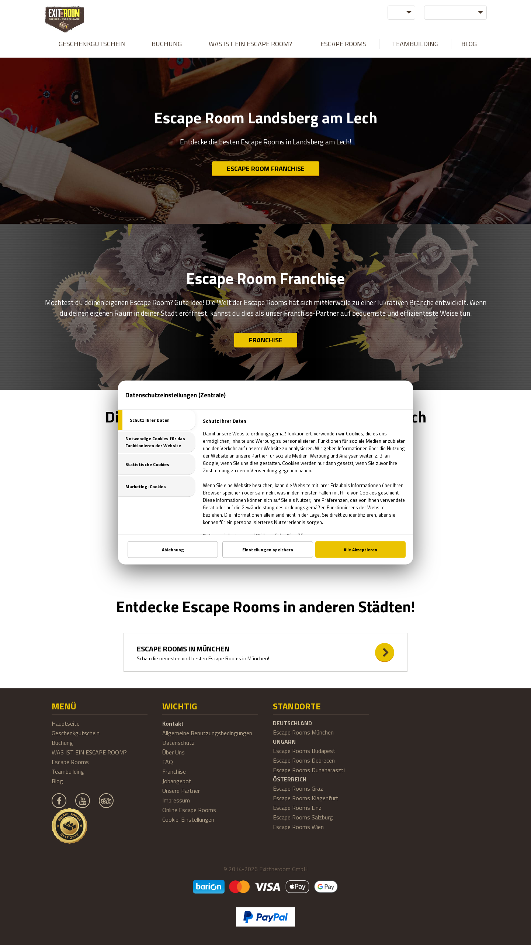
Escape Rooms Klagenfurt (306, 798)
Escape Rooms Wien (298, 826)
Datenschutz (178, 742)
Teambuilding (415, 44)
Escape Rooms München (303, 732)
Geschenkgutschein (92, 44)
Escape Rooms (343, 44)
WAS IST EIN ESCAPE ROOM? (250, 44)
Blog (469, 44)
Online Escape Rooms (189, 809)
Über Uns (173, 752)
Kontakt (173, 723)
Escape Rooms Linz (297, 807)
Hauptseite (66, 723)
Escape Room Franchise (266, 169)
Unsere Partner (181, 790)
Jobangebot (176, 781)
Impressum (176, 800)
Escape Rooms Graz (298, 788)
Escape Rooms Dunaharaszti (309, 770)
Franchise (265, 340)
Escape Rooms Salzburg (303, 817)
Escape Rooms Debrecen (304, 760)
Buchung (167, 44)
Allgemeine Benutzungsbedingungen (207, 733)
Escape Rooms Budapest (304, 750)
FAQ (167, 761)
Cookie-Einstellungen (188, 819)
